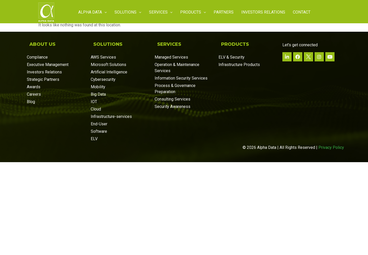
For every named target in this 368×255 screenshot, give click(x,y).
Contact (301, 12)
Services (160, 12)
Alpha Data (92, 12)
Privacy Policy (331, 148)
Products (193, 12)
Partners (224, 12)
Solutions (127, 12)
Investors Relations (263, 12)
